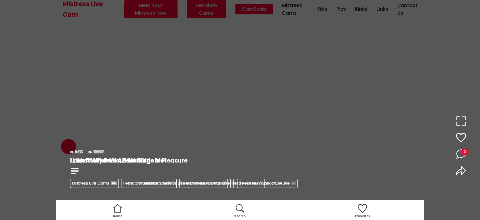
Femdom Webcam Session (153, 183)
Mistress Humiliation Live (269, 183)
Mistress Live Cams (94, 183)
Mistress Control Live (213, 183)
